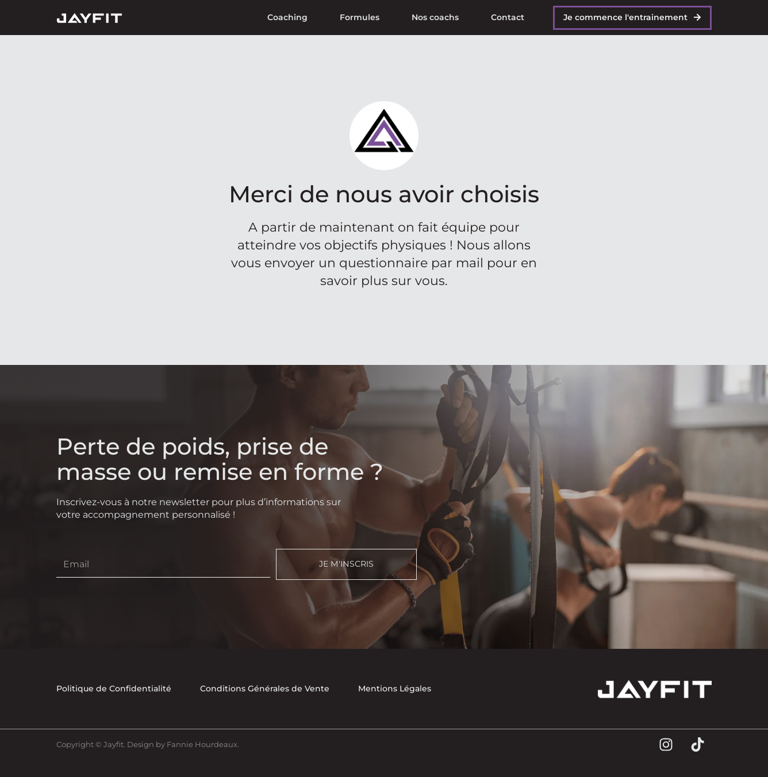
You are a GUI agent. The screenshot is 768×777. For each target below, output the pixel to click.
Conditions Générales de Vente (264, 688)
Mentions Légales (394, 688)
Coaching (287, 17)
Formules (359, 17)
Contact (507, 17)
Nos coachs (435, 17)
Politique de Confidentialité (113, 688)
